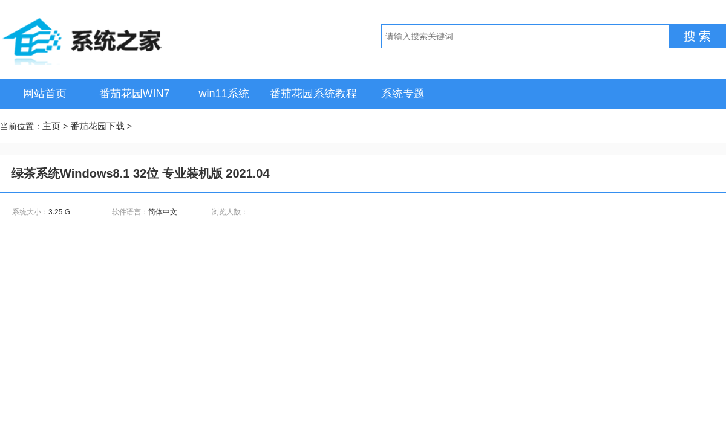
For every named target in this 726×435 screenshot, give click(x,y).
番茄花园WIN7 (134, 94)
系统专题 (403, 94)
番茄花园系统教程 (313, 94)
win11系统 (223, 94)
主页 (51, 126)
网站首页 (45, 94)
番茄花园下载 (97, 126)
